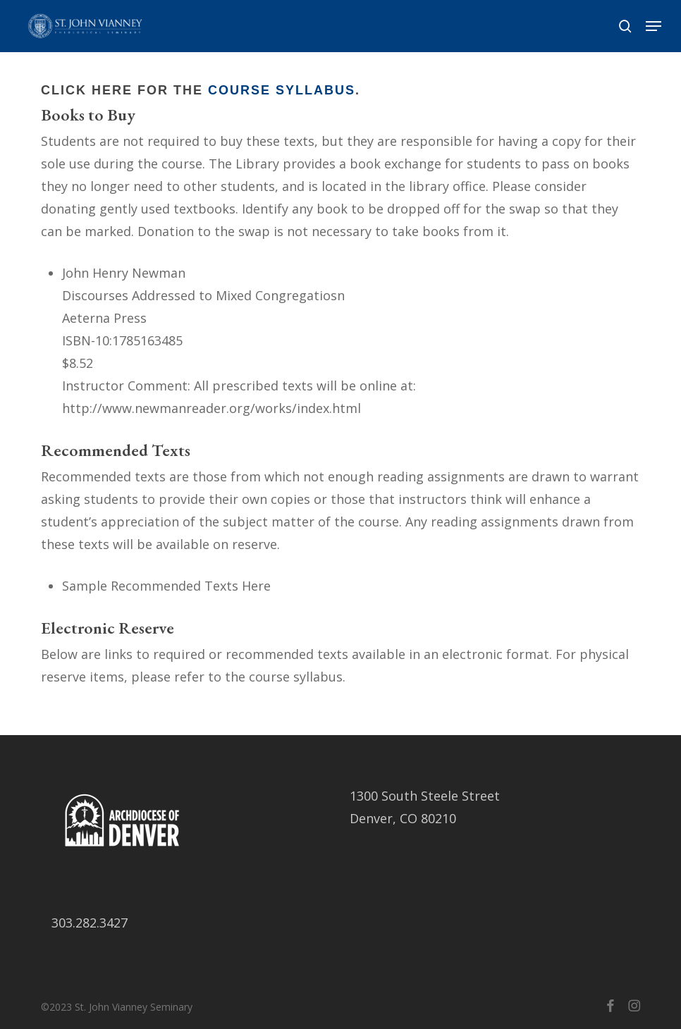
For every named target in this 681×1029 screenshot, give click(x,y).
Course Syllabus (281, 90)
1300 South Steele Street (425, 795)
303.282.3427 (89, 922)
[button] (653, 26)
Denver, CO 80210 (403, 818)
